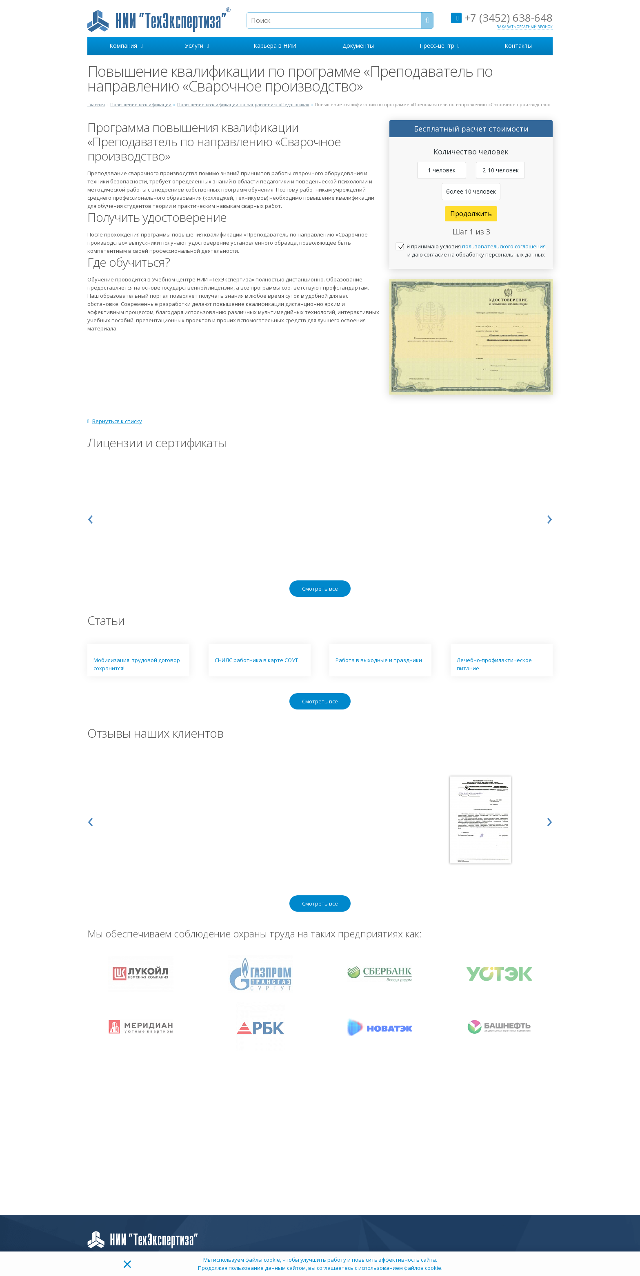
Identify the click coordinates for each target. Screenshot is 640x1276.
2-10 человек (500, 170)
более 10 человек (471, 191)
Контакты (518, 45)
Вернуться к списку (114, 421)
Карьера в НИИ (274, 45)
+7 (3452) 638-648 (502, 17)
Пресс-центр (440, 45)
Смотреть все (320, 588)
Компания (125, 45)
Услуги (197, 45)
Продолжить (471, 213)
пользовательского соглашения (504, 246)
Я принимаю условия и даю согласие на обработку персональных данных (476, 250)
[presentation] (90, 517)
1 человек (442, 170)
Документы (358, 45)
